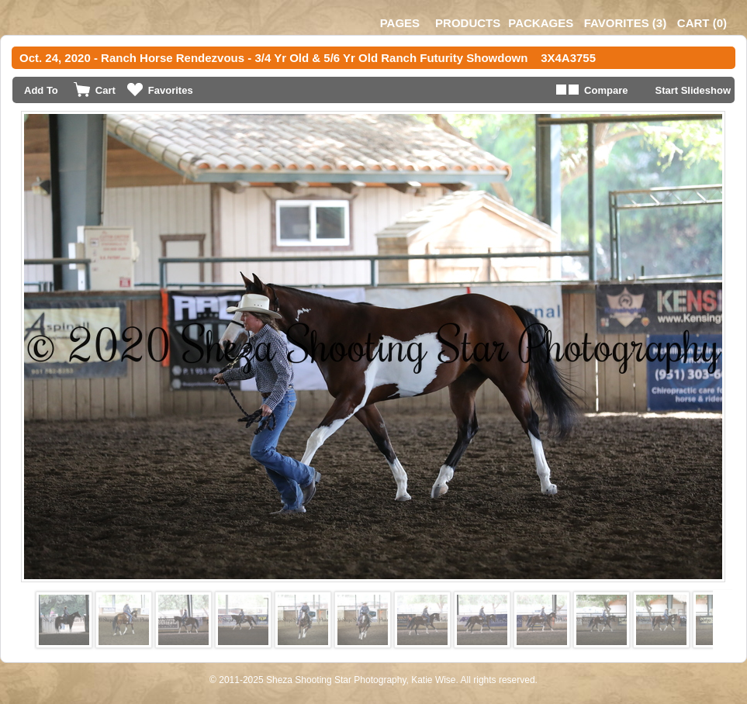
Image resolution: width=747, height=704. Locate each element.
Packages (540, 22)
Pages (400, 22)
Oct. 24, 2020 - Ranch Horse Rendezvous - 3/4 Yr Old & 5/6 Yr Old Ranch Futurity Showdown (273, 57)
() (625, 22)
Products (467, 22)
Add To (41, 90)
